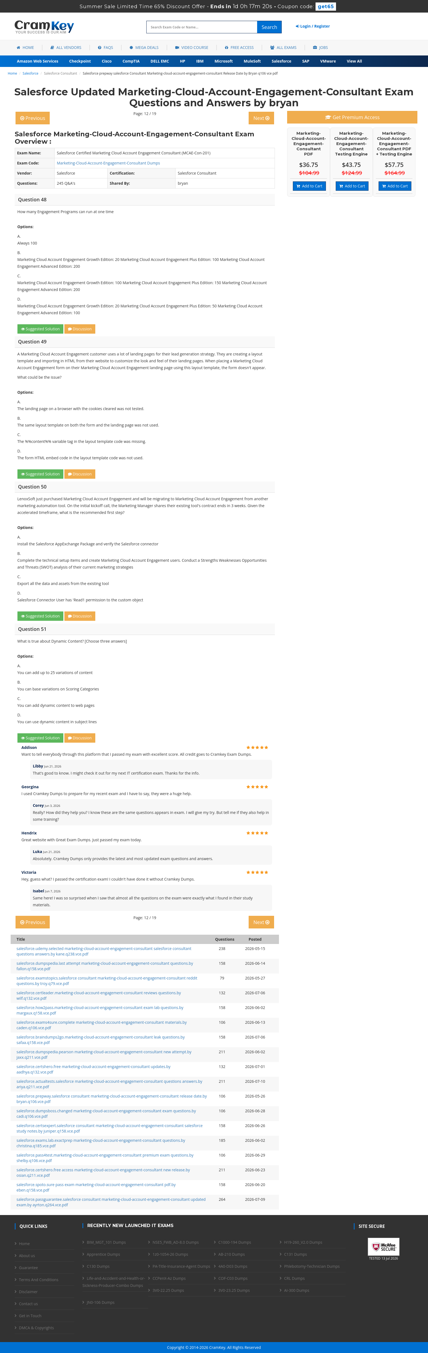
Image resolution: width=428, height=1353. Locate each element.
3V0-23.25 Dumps (234, 1290)
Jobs (320, 47)
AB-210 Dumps (231, 1254)
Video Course (191, 47)
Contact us (28, 1303)
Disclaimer (28, 1291)
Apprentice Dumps (103, 1254)
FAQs (105, 47)
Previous (32, 118)
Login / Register (313, 26)
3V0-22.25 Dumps (168, 1290)
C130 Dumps (98, 1266)
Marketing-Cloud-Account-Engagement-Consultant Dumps (108, 163)
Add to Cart (309, 186)
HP (182, 61)
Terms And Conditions (38, 1279)
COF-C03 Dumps (233, 1278)
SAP (305, 61)
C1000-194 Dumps (234, 1242)
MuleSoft (252, 61)
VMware (328, 61)
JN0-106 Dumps (100, 1302)
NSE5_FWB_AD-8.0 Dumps (176, 1242)
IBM (200, 61)
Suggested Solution (40, 328)
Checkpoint (80, 61)
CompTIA (131, 61)
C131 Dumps (295, 1254)
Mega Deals (144, 47)
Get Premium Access (352, 117)
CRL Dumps (294, 1278)
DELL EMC (160, 61)
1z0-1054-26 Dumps (170, 1254)
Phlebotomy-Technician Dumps (312, 1266)
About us (27, 1255)
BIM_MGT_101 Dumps (106, 1242)
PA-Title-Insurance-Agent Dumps (181, 1266)
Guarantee (28, 1267)
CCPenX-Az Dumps (169, 1278)
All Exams (283, 47)
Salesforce (282, 61)
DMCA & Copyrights (36, 1327)
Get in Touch (30, 1315)
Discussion (80, 328)
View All (354, 61)
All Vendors (65, 47)
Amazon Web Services (37, 61)
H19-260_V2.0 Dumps (303, 1242)
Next (261, 118)
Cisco (107, 61)
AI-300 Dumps (296, 1290)
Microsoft (224, 61)
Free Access (239, 47)
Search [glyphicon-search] (269, 27)
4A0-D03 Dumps (232, 1266)
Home (25, 47)
